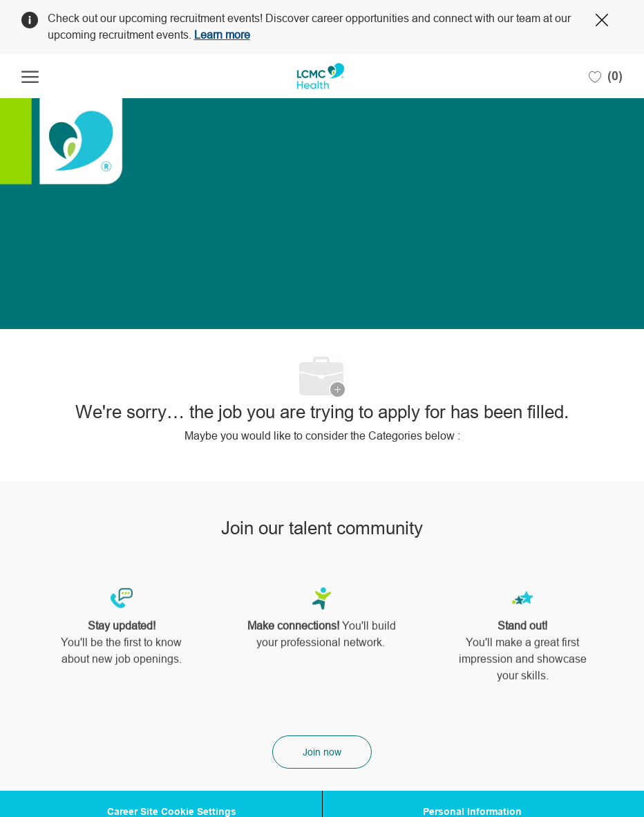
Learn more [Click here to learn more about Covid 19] (222, 35)
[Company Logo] (321, 76)
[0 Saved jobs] (606, 76)
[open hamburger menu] (30, 76)
